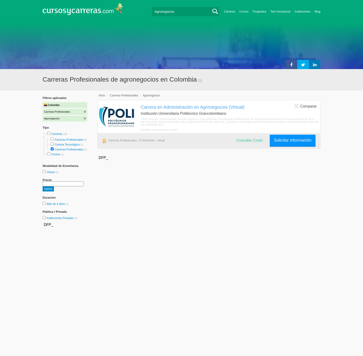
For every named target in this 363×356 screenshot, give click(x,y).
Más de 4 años (56, 204)
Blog (317, 11)
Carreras (229, 11)
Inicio (102, 95)
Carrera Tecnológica (67, 144)
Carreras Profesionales (69, 139)
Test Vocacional (280, 11)
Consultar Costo (249, 140)
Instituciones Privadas (62, 218)
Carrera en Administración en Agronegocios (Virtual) (192, 107)
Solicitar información (292, 140)
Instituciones (302, 11)
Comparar (305, 106)
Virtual (51, 172)
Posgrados (259, 11)
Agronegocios (151, 95)
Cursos (243, 11)
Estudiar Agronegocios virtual (159, 129)
